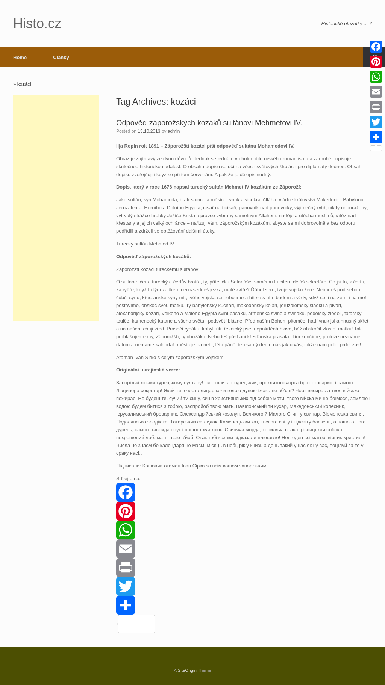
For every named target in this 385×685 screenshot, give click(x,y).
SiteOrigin (187, 670)
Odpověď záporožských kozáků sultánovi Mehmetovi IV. (209, 123)
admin (174, 131)
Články (61, 57)
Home (20, 57)
